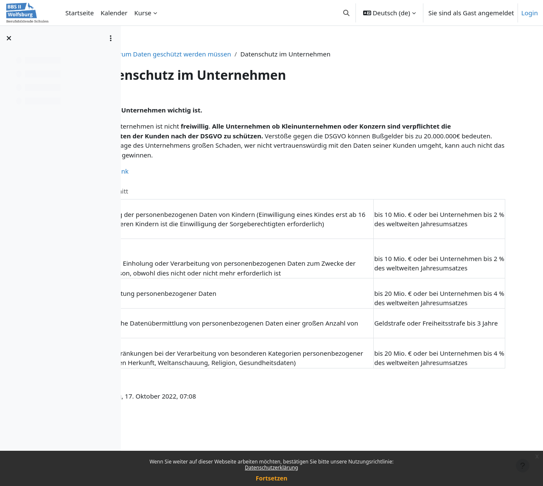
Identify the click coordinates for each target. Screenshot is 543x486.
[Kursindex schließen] (9, 38)
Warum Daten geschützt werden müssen (276, 54)
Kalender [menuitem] (114, 12)
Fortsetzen (272, 478)
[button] (346, 12)
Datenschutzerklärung (271, 467)
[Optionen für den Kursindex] (111, 38)
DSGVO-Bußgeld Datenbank (199, 181)
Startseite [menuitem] (79, 12)
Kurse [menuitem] (142, 12)
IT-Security (190, 54)
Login (529, 12)
